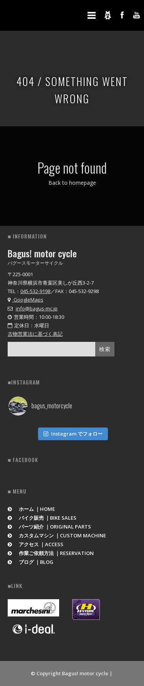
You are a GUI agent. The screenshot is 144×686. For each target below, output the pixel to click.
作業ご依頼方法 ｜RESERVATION (51, 553)
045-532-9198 (35, 291)
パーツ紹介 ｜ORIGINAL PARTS (49, 526)
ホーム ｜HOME (31, 508)
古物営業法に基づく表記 (35, 333)
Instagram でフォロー (73, 433)
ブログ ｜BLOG (30, 561)
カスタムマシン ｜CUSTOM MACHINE (57, 535)
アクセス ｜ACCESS (35, 544)
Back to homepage (72, 182)
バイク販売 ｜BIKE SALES (42, 517)
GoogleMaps (25, 299)
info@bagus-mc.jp (37, 308)
